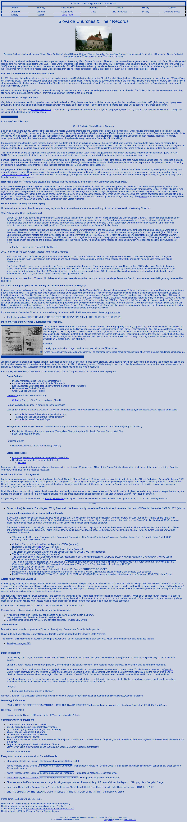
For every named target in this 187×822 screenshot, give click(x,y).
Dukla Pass (67, 15)
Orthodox (17, 400)
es (26, 547)
